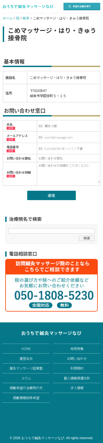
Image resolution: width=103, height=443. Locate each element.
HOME (26, 348)
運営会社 (26, 358)
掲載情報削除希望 (26, 397)
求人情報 (76, 387)
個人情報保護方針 (77, 378)
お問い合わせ (77, 358)
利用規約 (76, 368)
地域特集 (76, 348)
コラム (26, 378)
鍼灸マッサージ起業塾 (26, 368)
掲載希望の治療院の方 (26, 387)
